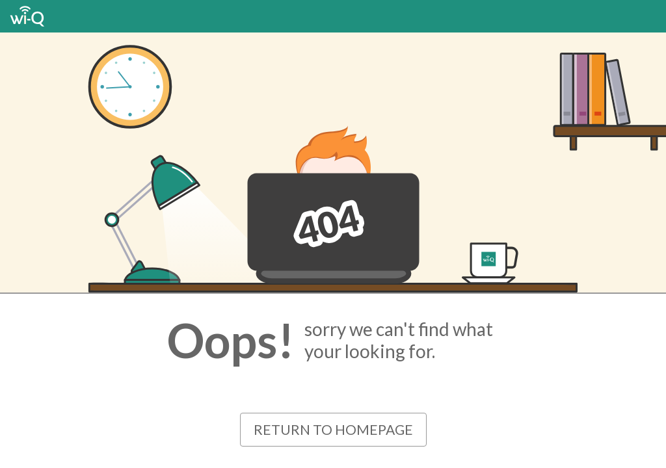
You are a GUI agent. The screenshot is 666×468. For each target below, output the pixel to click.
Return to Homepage (333, 429)
